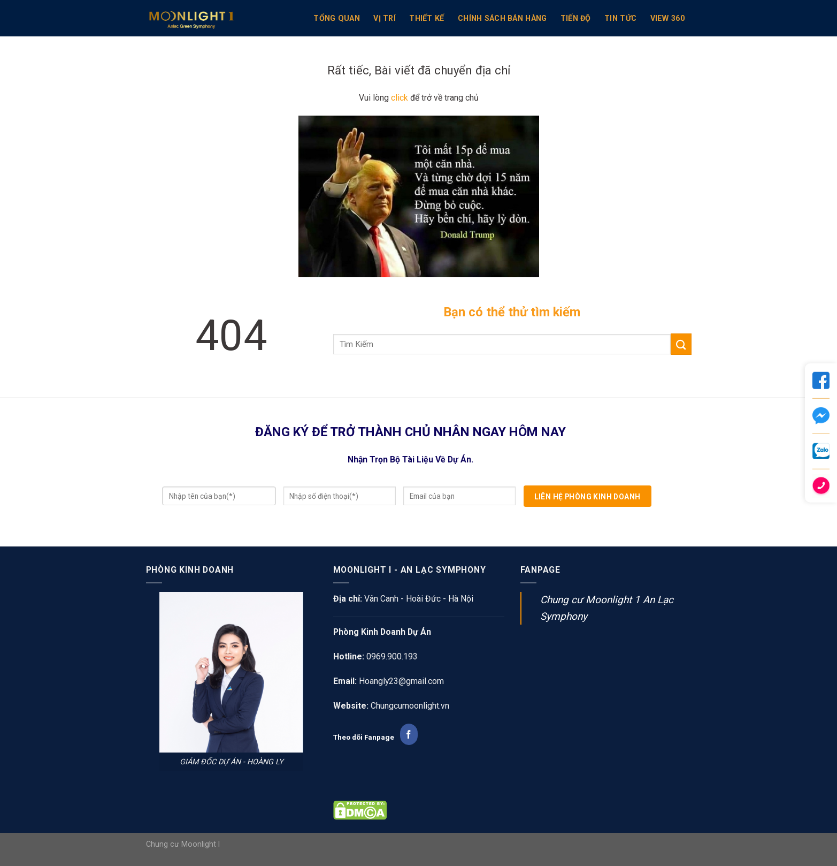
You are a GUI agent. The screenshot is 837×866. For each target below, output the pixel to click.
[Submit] (681, 344)
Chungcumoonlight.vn (410, 706)
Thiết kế (426, 18)
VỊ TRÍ (384, 18)
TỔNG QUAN (336, 18)
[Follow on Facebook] (409, 734)
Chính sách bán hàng (502, 18)
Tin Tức (620, 18)
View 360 (667, 18)
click (399, 98)
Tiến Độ (575, 18)
